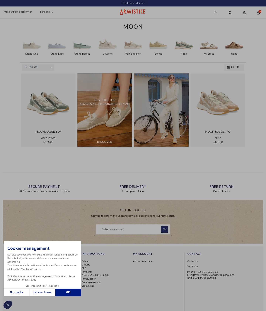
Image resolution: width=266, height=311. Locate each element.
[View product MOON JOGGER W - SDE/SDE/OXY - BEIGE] (217, 100)
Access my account (143, 261)
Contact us (192, 261)
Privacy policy (89, 278)
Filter (233, 67)
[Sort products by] (38, 67)
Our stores (192, 266)
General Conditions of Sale (95, 275)
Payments (87, 271)
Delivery (86, 264)
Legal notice (88, 285)
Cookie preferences (91, 282)
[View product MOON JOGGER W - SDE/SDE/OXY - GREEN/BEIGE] (48, 100)
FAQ (84, 268)
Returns (86, 261)
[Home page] (133, 12)
